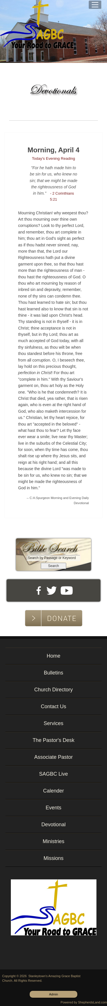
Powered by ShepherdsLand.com (83, 1002)
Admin (53, 994)
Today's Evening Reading (53, 158)
